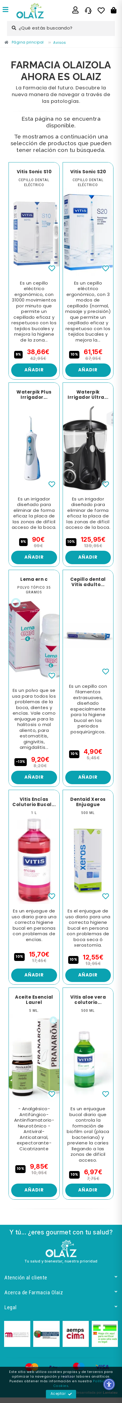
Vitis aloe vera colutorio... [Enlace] (88, 1000)
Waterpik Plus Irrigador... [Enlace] (34, 395)
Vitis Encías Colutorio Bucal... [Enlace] (34, 802)
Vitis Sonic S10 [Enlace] (34, 172)
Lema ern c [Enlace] (34, 579)
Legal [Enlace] (61, 1307)
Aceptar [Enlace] (61, 1394)
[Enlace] (5, 10)
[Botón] (114, 10)
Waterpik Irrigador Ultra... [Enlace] (88, 395)
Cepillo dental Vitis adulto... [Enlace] (88, 582)
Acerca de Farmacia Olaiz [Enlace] (61, 1292)
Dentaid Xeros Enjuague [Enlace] (88, 802)
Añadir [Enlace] (34, 370)
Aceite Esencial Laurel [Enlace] (34, 1000)
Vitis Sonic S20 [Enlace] (88, 172)
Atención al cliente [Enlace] (61, 1277)
